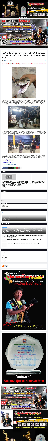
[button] (46, 47)
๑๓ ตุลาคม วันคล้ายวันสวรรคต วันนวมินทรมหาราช (13, 218)
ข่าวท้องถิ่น (3, 259)
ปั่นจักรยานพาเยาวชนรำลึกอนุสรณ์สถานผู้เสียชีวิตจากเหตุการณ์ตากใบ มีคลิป (39, 182)
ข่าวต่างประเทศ (4, 257)
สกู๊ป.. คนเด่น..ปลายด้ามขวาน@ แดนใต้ (10, 164)
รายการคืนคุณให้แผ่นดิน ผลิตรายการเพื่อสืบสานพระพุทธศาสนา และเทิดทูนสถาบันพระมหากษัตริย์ (23, 243)
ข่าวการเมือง (4, 252)
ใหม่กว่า (2, 200)
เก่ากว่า (46, 200)
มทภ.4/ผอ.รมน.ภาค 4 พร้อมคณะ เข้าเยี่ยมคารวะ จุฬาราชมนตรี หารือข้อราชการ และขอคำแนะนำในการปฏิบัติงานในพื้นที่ (23, 183)
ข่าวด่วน (3, 255)
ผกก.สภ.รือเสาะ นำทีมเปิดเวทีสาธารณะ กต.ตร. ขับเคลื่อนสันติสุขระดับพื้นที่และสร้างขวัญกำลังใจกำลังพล (24, 239)
